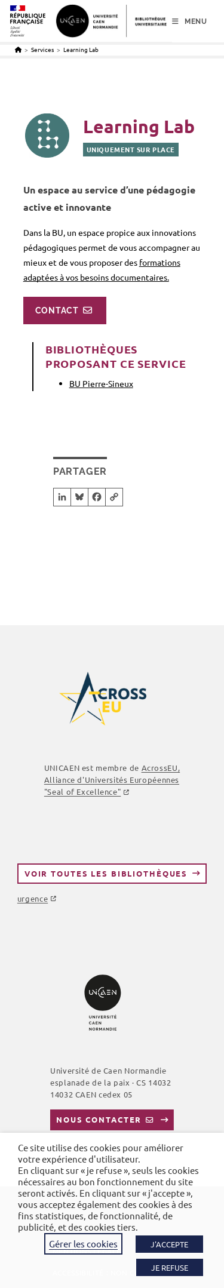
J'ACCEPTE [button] (169, 1244)
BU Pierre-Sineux (101, 383)
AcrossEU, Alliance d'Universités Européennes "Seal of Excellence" (112, 780)
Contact (57, 310)
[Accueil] (18, 49)
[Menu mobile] (189, 21)
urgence (32, 898)
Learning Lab (81, 49)
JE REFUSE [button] (169, 1267)
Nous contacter (99, 1119)
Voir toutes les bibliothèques (106, 873)
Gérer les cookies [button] (83, 1243)
